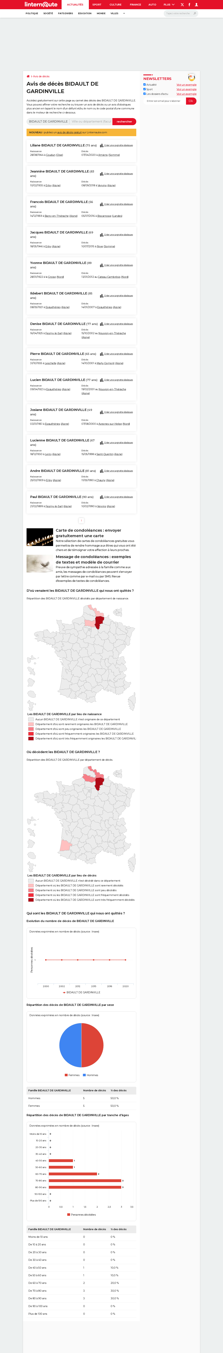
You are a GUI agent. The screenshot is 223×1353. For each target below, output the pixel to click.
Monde (101, 13)
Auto (152, 4)
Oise (59, 155)
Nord (60, 277)
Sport (96, 4)
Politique (32, 13)
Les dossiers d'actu (155, 94)
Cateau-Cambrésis (109, 277)
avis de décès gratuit (69, 132)
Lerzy (48, 454)
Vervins (102, 185)
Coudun (50, 155)
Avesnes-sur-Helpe (110, 423)
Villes (114, 13)
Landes (117, 216)
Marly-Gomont (106, 363)
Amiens (103, 155)
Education (85, 13)
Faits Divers (65, 13)
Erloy (48, 185)
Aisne (56, 185)
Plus (169, 4)
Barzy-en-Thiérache (57, 216)
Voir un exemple (187, 84)
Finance (135, 4)
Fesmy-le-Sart (54, 333)
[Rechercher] (181, 13)
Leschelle (50, 363)
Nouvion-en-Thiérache (112, 333)
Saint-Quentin (105, 454)
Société (48, 13)
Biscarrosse (104, 216)
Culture (115, 4)
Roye (100, 246)
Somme (114, 155)
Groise (52, 277)
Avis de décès (41, 76)
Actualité (149, 84)
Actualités (75, 4)
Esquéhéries (53, 307)
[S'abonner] (169, 101)
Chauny (100, 480)
